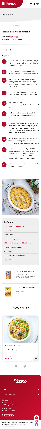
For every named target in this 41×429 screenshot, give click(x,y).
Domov (3, 25)
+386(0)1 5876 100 (10, 410)
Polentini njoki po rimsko (13, 25)
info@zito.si (7, 408)
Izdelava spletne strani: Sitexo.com (17, 424)
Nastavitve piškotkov (8, 426)
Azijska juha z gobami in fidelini (17, 350)
